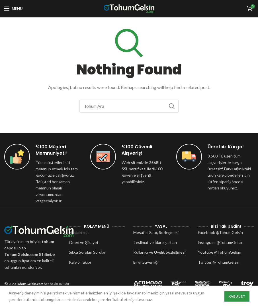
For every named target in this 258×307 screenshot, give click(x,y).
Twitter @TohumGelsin (218, 262)
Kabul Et (236, 296)
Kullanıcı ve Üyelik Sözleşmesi (159, 252)
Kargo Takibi (80, 262)
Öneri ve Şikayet (84, 242)
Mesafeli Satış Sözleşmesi (156, 232)
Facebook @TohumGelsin (220, 232)
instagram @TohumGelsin (220, 242)
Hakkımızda (79, 232)
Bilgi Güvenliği (145, 262)
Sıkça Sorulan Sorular (87, 252)
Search (172, 106)
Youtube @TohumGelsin (219, 252)
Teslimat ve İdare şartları (155, 242)
